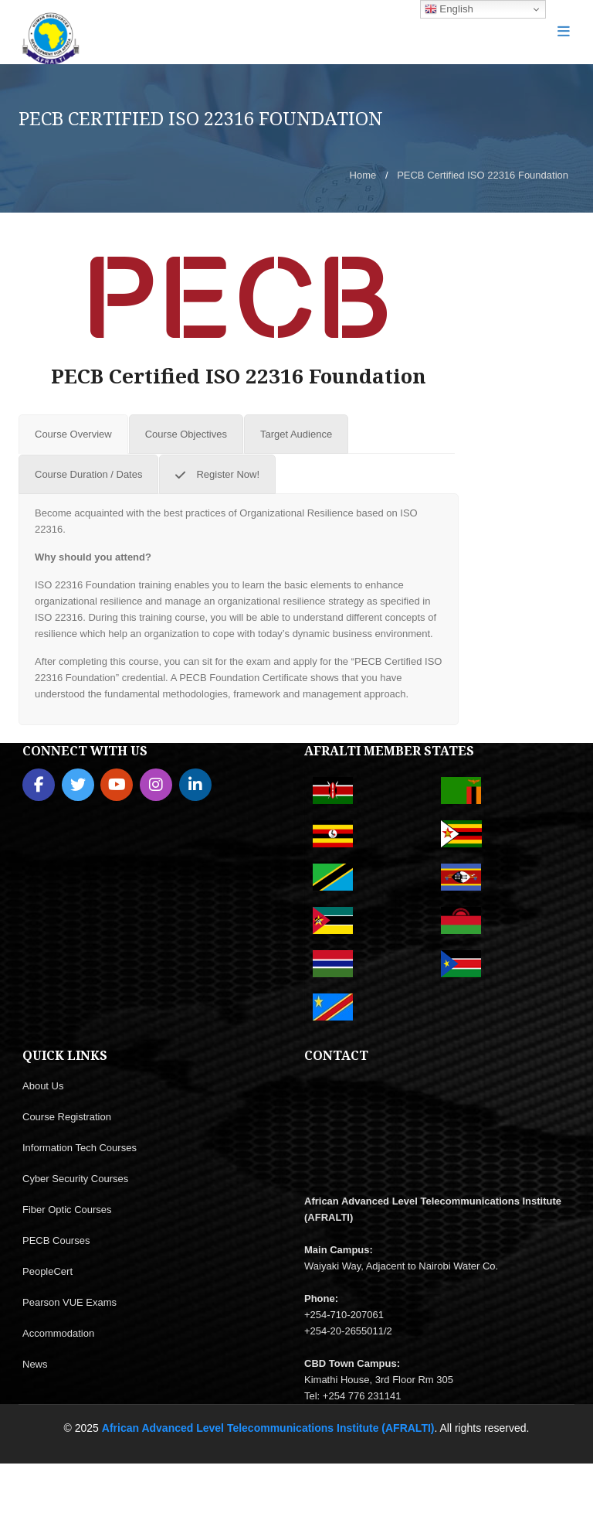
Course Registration (66, 1117)
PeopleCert (47, 1271)
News (35, 1364)
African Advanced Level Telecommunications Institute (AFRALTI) (268, 1428)
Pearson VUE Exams (69, 1302)
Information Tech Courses (79, 1147)
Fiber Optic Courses (67, 1209)
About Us (42, 1086)
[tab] (73, 434)
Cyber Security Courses (75, 1178)
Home (363, 175)
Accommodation (58, 1333)
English (449, 9)
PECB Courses (56, 1240)
